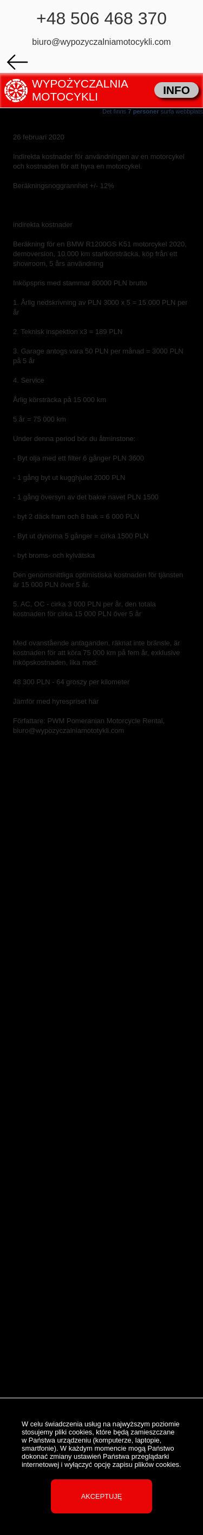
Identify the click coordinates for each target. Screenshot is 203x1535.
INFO (176, 90)
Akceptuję (101, 1496)
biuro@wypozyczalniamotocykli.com (101, 41)
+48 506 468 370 (101, 18)
